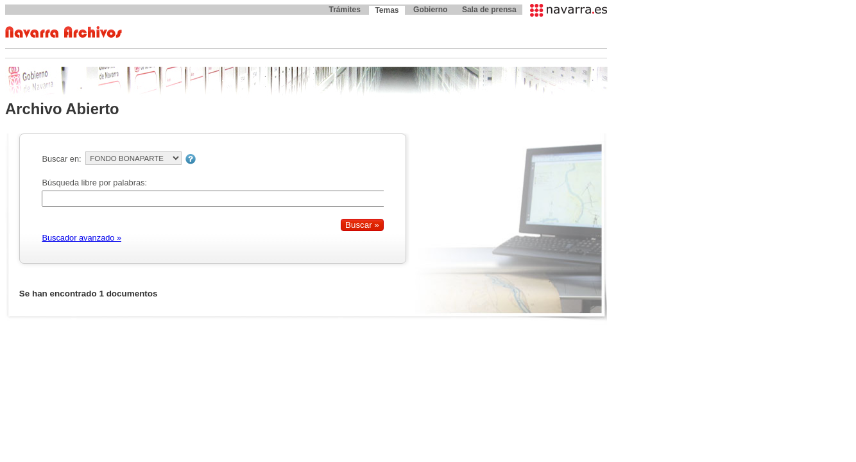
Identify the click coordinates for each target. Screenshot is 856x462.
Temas (386, 10)
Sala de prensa (489, 9)
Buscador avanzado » (81, 238)
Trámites (344, 9)
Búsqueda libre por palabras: (94, 182)
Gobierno (430, 9)
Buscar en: (61, 159)
